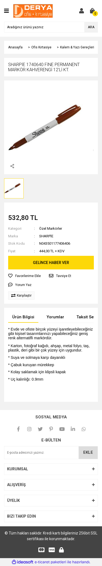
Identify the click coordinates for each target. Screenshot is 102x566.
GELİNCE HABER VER (51, 262)
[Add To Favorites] (24, 275)
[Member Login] (81, 10)
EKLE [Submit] (88, 452)
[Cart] (92, 10)
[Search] (51, 27)
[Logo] (33, 11)
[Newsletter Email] (51, 452)
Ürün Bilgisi (23, 317)
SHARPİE (46, 236)
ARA (91, 27)
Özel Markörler (50, 228)
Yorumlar (55, 317)
